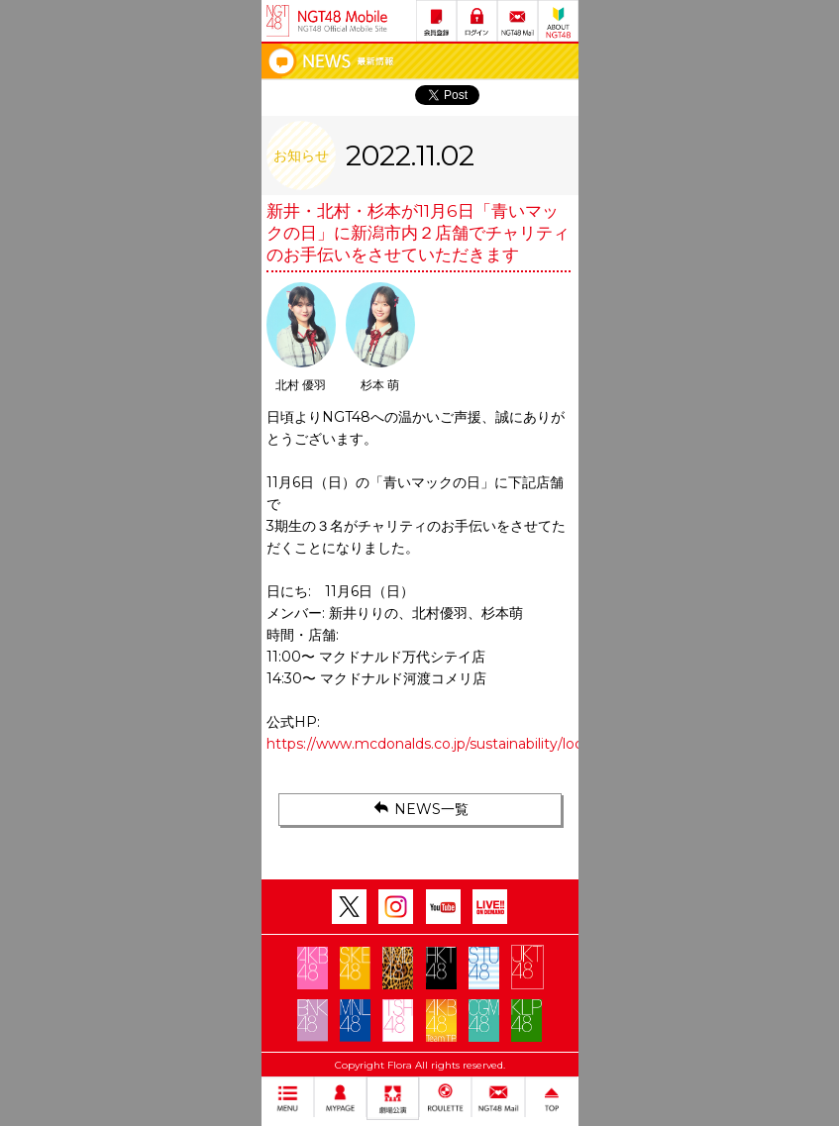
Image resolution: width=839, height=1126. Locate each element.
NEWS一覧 (419, 808)
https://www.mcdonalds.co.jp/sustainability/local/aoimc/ (455, 744)
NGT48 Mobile (342, 21)
